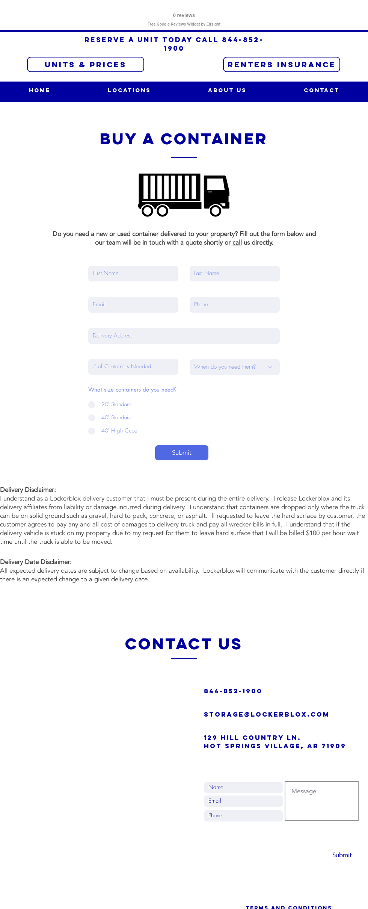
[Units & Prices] (85, 64)
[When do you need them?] (235, 367)
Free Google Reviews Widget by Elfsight (184, 24)
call (237, 242)
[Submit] (181, 452)
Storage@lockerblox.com (267, 714)
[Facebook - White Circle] (211, 759)
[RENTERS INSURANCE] (281, 64)
